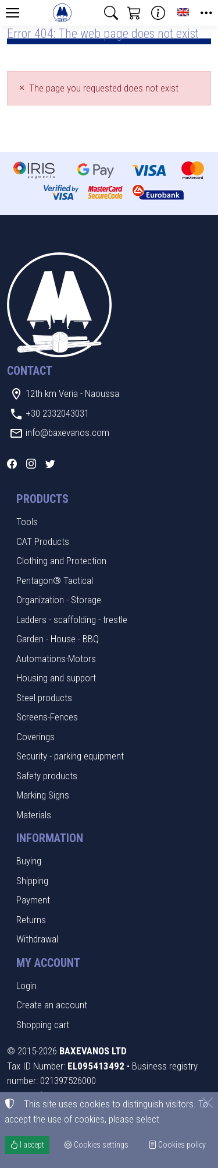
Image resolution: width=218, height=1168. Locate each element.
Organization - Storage (58, 600)
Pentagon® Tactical (54, 580)
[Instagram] (31, 464)
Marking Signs (42, 795)
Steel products (44, 697)
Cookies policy (177, 1144)
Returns (31, 920)
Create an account (51, 1005)
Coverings (35, 737)
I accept (27, 1144)
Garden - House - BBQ (57, 639)
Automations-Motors (56, 658)
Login (26, 985)
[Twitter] (50, 464)
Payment (33, 900)
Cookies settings (96, 1144)
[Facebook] (12, 464)
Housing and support (56, 678)
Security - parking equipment (70, 756)
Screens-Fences (47, 717)
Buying (28, 861)
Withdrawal (37, 939)
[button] (111, 13)
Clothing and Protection (61, 561)
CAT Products (42, 541)
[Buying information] (158, 13)
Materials (33, 815)
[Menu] (12, 13)
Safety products (46, 776)
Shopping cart (42, 1024)
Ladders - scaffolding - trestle (71, 619)
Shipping (32, 880)
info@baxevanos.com (67, 432)
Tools (27, 521)
